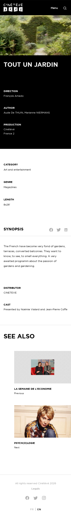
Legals (35, 488)
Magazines (10, 187)
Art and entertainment (17, 169)
